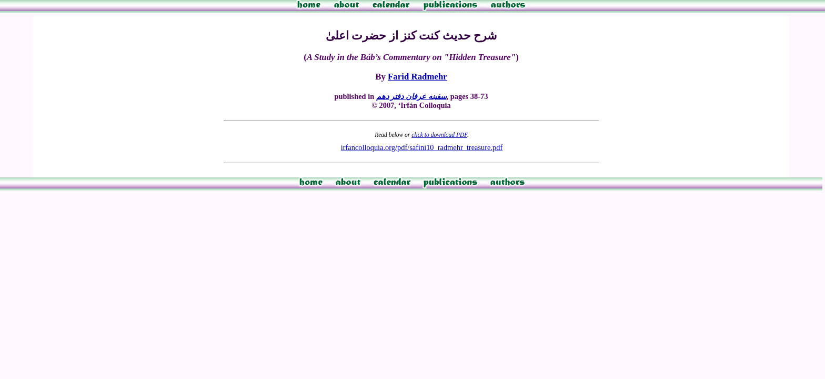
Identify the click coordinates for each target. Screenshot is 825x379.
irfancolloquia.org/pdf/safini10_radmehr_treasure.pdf (421, 147)
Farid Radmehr (417, 77)
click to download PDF (439, 135)
